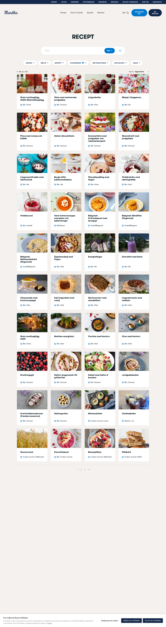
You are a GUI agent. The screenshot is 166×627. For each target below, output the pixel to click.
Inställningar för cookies (109, 620)
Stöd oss (145, 2)
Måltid (44, 63)
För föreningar (88, 2)
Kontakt (54, 2)
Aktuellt (90, 13)
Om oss (63, 2)
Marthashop (157, 2)
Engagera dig (139, 12)
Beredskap (114, 2)
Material (100, 13)
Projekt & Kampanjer (130, 2)
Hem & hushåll (77, 13)
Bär (111, 50)
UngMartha (102, 2)
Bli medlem (155, 12)
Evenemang (75, 2)
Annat (136, 63)
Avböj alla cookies (131, 620)
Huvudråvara (78, 63)
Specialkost (120, 63)
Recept (63, 13)
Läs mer (49, 623)
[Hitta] (83, 50)
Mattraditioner (100, 63)
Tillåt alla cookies (153, 620)
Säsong (30, 63)
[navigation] (11, 13)
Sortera (131, 72)
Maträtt (59, 63)
